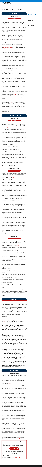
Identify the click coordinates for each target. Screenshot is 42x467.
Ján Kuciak (22, 38)
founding (23, 51)
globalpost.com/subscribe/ (20, 438)
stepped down (4, 36)
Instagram (17, 465)
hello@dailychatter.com (16, 457)
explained (17, 72)
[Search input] (33, 11)
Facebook (21, 465)
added (17, 87)
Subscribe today (14, 448)
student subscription (13, 455)
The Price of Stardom (31, 25)
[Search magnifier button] (38, 11)
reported (3, 48)
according (3, 336)
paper (5, 385)
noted (6, 33)
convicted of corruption (7, 47)
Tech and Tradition (31, 17)
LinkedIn (24, 465)
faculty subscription (21, 455)
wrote (11, 102)
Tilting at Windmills (31, 20)
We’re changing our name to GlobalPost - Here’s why (21, 0)
